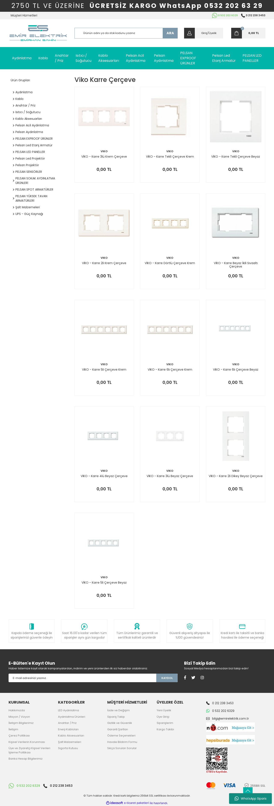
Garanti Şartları (117, 729)
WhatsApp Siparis (251, 798)
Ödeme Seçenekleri (121, 736)
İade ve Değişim (118, 710)
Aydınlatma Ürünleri (71, 717)
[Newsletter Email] (82, 678)
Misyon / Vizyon (19, 717)
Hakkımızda (17, 710)
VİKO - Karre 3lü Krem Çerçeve (104, 157)
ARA (170, 33)
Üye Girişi (163, 717)
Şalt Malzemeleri (69, 742)
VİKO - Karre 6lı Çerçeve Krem (170, 370)
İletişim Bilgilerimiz (21, 723)
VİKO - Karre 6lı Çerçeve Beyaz (235, 370)
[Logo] (38, 33)
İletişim (13, 729)
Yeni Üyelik (164, 710)
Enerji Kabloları (68, 729)
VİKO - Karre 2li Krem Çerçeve (104, 263)
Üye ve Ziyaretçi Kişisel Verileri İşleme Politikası (29, 750)
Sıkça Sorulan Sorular (122, 748)
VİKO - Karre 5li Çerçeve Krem (104, 370)
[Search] (126, 33)
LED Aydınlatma (68, 710)
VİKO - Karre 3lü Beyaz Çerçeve (170, 476)
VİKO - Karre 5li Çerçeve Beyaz (104, 583)
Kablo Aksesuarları (71, 736)
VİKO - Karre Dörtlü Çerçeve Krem (170, 263)
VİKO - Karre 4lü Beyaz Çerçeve (104, 476)
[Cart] (248, 33)
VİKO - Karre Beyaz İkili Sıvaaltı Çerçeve (236, 264)
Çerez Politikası (19, 736)
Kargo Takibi (165, 729)
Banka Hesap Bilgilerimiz (26, 759)
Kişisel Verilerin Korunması (27, 742)
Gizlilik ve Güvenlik (119, 723)
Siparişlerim (165, 723)
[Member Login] (203, 33)
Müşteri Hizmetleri (24, 15)
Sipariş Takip (116, 717)
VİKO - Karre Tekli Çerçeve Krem (170, 157)
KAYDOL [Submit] (167, 678)
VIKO (104, 151)
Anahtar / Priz (67, 723)
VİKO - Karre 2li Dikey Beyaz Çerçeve (236, 476)
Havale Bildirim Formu (122, 742)
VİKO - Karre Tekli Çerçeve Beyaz (235, 157)
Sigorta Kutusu (68, 748)
